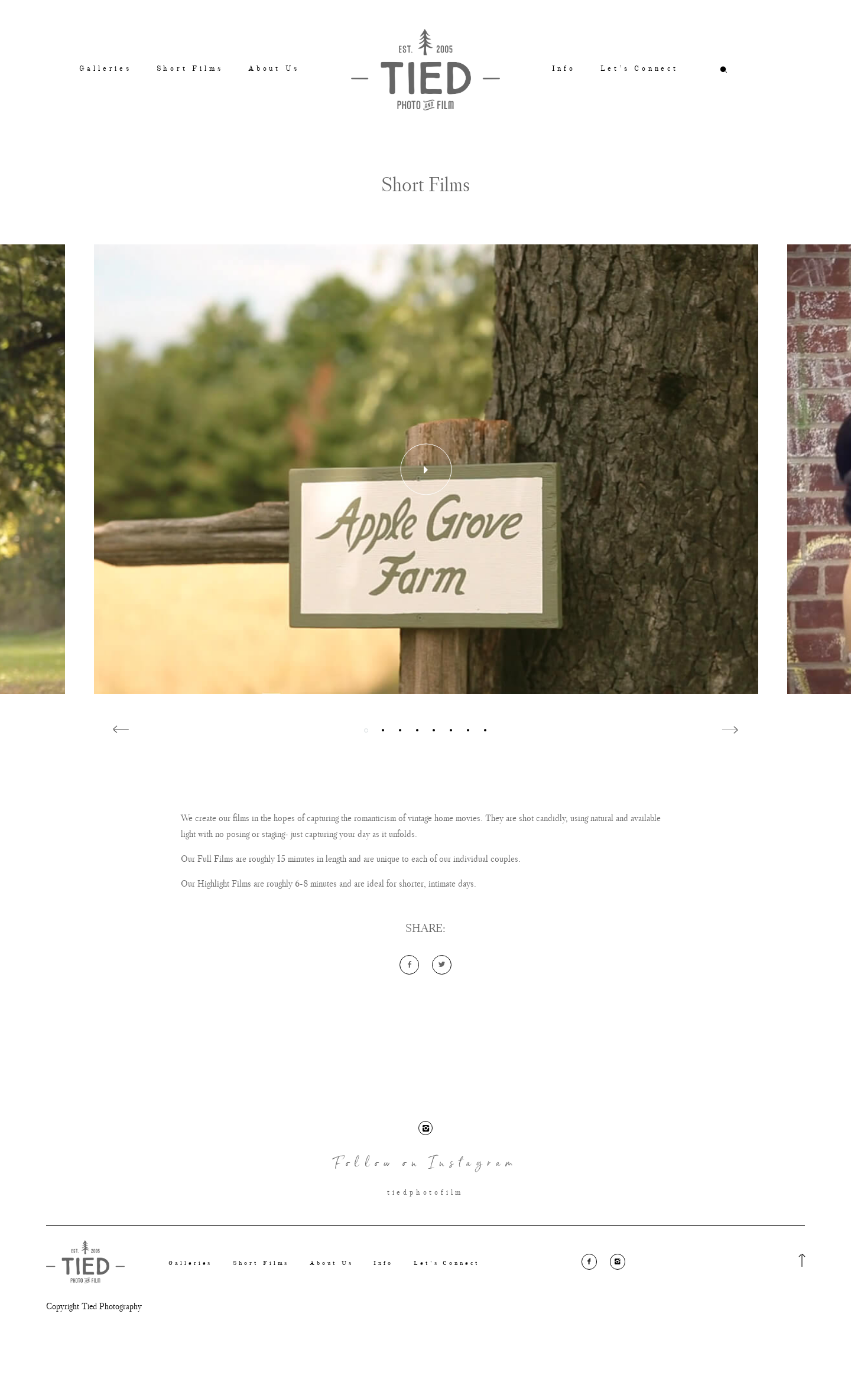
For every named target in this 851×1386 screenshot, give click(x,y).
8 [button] (485, 730)
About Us (273, 69)
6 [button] (451, 730)
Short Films (190, 69)
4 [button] (417, 730)
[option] (426, 469)
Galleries (105, 69)
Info (564, 69)
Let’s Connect (639, 69)
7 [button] (468, 730)
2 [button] (383, 730)
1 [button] (366, 730)
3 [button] (400, 730)
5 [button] (434, 730)
